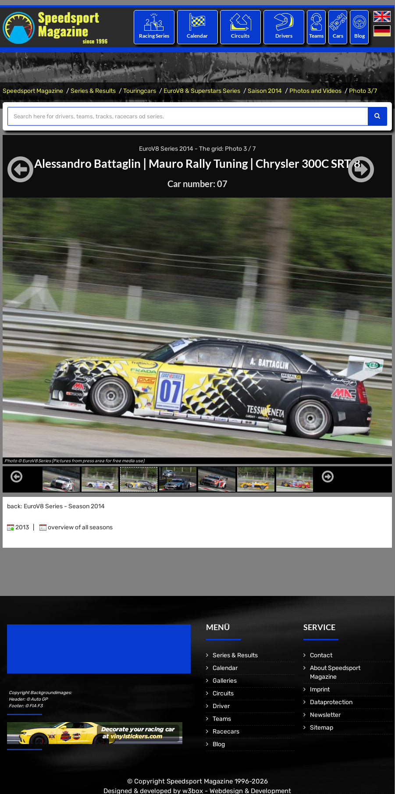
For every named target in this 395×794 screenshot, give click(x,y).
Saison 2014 (265, 91)
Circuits (240, 35)
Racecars (226, 731)
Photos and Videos (315, 91)
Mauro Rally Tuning (199, 163)
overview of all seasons (76, 527)
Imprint (320, 689)
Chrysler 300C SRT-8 (316, 163)
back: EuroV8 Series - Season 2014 (56, 506)
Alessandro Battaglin (80, 163)
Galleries (225, 680)
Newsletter (325, 715)
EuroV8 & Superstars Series (202, 91)
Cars (338, 35)
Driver (221, 706)
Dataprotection (331, 702)
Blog (359, 35)
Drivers (283, 35)
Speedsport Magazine (33, 91)
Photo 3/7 (363, 91)
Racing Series (154, 35)
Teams (316, 35)
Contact (321, 655)
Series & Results (93, 91)
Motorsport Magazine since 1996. (57, 655)
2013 (18, 527)
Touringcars (139, 91)
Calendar (197, 35)
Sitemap (321, 727)
